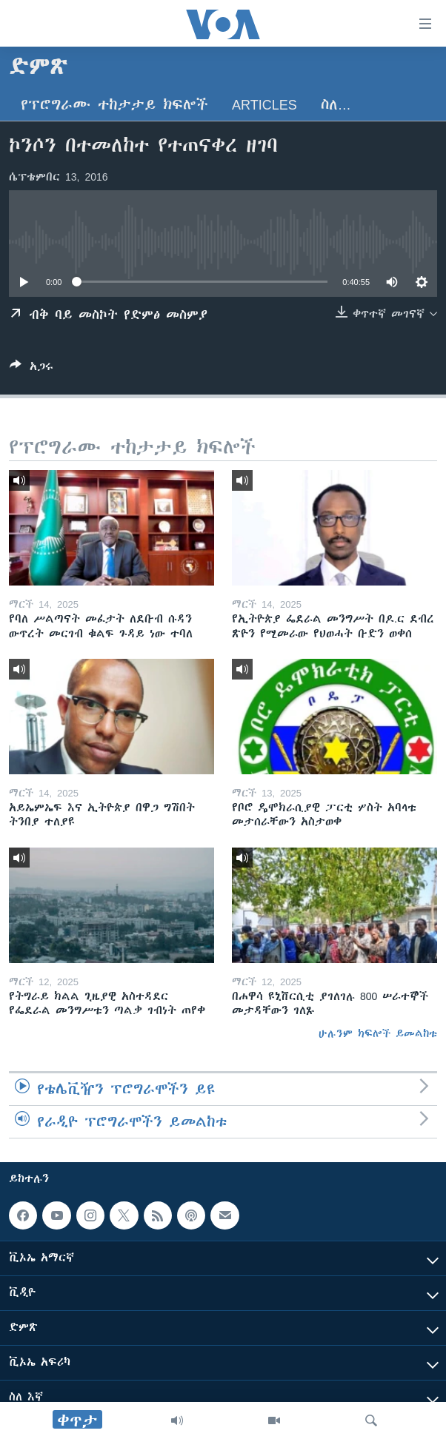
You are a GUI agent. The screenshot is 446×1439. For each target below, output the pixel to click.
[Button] (31, 369)
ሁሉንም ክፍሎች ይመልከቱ (378, 1033)
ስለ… (336, 104)
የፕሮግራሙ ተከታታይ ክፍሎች (114, 104)
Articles (264, 104)
